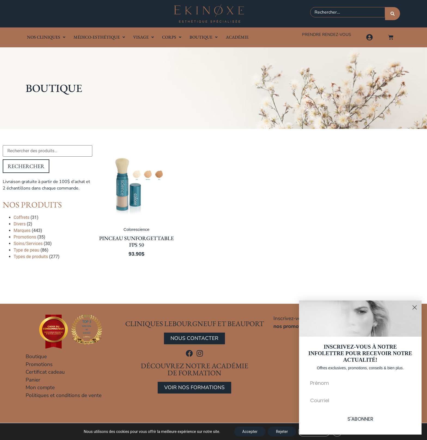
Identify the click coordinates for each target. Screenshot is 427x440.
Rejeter (282, 431)
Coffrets (21, 217)
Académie (237, 37)
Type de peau (26, 250)
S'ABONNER (360, 419)
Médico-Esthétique (99, 37)
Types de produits (31, 256)
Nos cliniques (46, 37)
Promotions (25, 237)
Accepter (250, 431)
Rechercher (26, 166)
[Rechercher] (392, 13)
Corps (171, 37)
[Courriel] (360, 400)
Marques (22, 230)
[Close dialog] (414, 307)
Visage (143, 37)
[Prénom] (360, 383)
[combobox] (347, 12)
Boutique (204, 37)
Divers (20, 224)
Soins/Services (28, 243)
